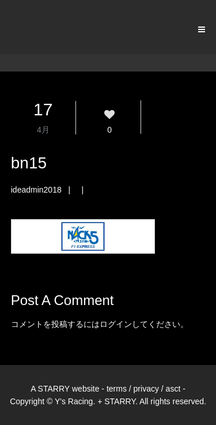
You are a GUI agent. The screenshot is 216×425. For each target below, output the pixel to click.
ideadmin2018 (36, 189)
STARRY (54, 388)
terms (117, 388)
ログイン (116, 324)
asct (173, 388)
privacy (146, 388)
